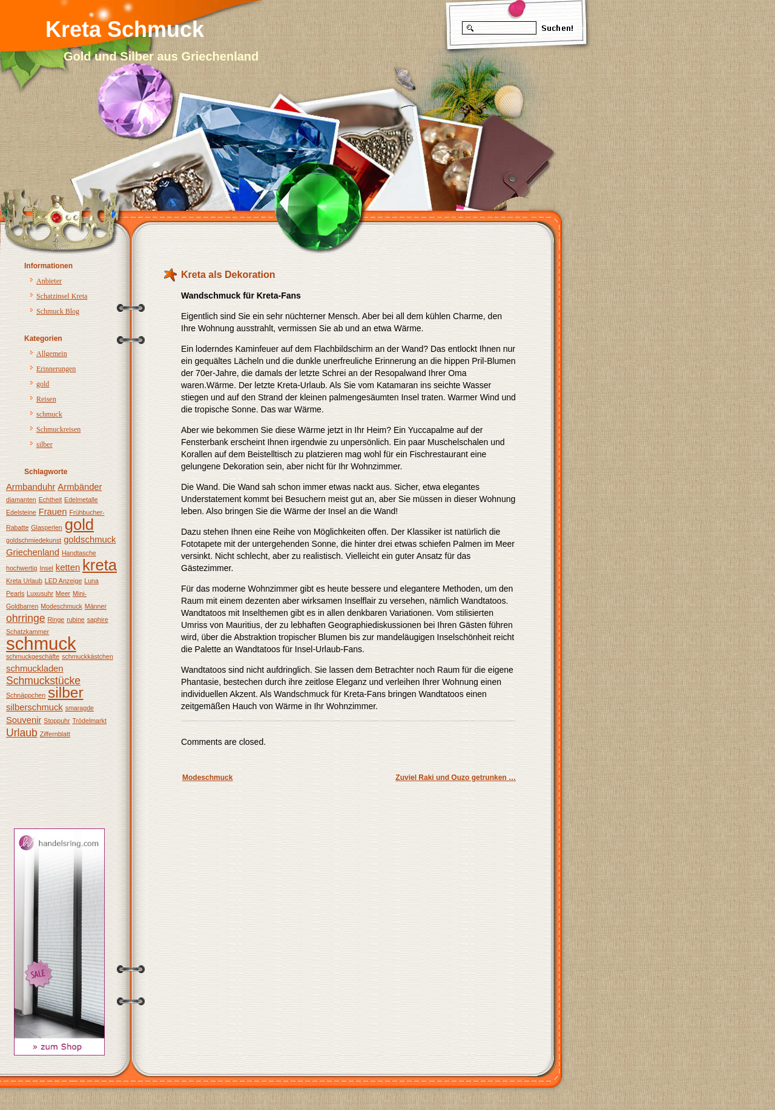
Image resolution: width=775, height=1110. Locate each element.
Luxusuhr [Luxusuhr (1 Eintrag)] (40, 593)
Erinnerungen (56, 369)
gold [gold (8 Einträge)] (79, 524)
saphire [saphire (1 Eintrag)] (97, 619)
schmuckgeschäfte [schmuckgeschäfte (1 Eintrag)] (32, 656)
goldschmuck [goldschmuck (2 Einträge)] (90, 539)
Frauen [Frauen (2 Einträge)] (53, 512)
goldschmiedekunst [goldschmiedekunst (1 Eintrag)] (33, 540)
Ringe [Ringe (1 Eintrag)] (55, 619)
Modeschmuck (207, 777)
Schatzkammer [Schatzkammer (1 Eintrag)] (27, 631)
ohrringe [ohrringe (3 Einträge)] (25, 618)
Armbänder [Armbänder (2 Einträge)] (80, 487)
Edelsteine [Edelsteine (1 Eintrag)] (21, 512)
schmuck (49, 414)
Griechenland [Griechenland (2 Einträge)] (32, 552)
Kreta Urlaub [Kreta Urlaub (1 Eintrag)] (24, 580)
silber (44, 444)
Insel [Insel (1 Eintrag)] (46, 568)
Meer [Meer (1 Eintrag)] (63, 593)
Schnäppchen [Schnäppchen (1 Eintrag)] (25, 695)
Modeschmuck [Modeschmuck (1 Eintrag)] (61, 606)
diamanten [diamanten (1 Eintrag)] (21, 499)
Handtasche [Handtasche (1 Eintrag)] (79, 553)
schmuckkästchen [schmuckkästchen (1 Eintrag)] (87, 656)
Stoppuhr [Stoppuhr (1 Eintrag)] (57, 720)
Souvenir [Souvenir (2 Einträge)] (23, 720)
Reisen (46, 399)
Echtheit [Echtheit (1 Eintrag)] (50, 499)
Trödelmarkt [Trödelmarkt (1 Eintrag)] (89, 720)
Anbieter (49, 281)
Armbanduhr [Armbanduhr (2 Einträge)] (30, 487)
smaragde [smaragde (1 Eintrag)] (79, 708)
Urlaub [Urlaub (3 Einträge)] (22, 733)
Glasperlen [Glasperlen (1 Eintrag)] (46, 527)
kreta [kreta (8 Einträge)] (99, 565)
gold (42, 384)
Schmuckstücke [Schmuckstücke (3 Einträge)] (43, 681)
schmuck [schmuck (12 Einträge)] (41, 643)
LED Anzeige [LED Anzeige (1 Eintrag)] (63, 580)
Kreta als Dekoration (228, 274)
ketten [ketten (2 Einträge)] (68, 567)
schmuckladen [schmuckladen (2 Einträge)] (35, 668)
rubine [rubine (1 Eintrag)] (76, 619)
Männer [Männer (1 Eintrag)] (96, 606)
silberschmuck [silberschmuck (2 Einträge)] (34, 707)
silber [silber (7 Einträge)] (66, 692)
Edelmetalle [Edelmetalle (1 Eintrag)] (81, 499)
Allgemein (51, 353)
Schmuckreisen (58, 429)
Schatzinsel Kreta (61, 296)
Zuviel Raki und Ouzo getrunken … (455, 777)
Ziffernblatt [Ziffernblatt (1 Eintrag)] (55, 734)
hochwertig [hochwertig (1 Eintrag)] (22, 568)
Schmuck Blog (57, 311)
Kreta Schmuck (124, 29)
